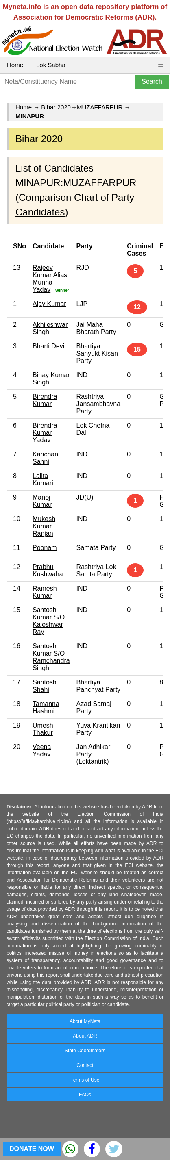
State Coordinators (85, 1051)
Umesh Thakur (43, 729)
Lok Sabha (50, 64)
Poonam (45, 547)
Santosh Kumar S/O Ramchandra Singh (51, 657)
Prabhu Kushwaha (48, 570)
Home (15, 64)
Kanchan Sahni (45, 458)
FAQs (85, 1094)
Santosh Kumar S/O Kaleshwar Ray (49, 620)
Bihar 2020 (56, 107)
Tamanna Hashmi (46, 707)
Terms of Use (85, 1080)
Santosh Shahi (45, 686)
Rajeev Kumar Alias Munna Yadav (50, 278)
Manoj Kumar (42, 501)
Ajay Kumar (49, 303)
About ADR (85, 1036)
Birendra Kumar (45, 400)
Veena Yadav (42, 750)
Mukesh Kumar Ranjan (44, 526)
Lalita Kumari (43, 479)
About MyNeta (85, 1021)
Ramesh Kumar (45, 592)
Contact (84, 1065)
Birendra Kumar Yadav (45, 432)
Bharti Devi (48, 346)
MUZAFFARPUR (100, 107)
